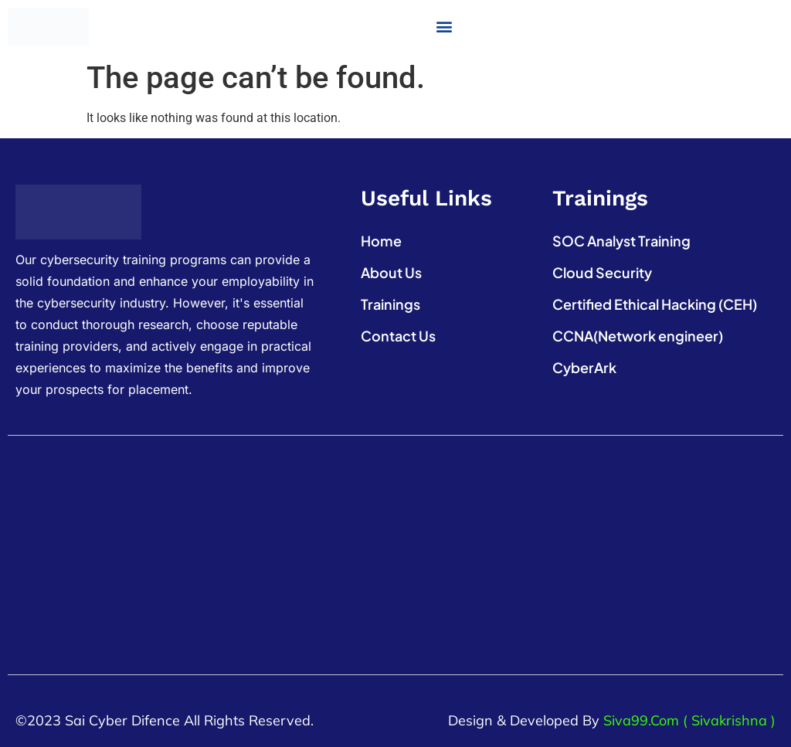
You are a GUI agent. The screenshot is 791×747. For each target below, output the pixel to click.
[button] (444, 26)
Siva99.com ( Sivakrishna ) (689, 720)
